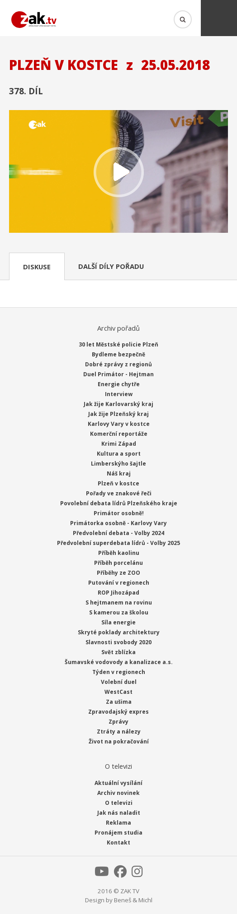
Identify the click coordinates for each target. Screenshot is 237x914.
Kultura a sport (119, 453)
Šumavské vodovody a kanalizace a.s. (119, 662)
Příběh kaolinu (118, 553)
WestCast (118, 692)
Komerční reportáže (118, 434)
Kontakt (118, 842)
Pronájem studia (118, 832)
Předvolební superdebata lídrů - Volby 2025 (118, 543)
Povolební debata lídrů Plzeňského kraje (118, 503)
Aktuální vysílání (118, 783)
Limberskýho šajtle (118, 463)
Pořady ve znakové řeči (119, 493)
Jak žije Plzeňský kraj (118, 414)
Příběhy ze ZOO (118, 573)
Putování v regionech (118, 582)
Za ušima (119, 702)
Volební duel (119, 682)
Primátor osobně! (119, 513)
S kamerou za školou (118, 612)
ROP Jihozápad (118, 592)
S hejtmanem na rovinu (118, 602)
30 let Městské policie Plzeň (118, 344)
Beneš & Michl (133, 900)
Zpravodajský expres (118, 712)
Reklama (118, 822)
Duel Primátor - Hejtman (118, 374)
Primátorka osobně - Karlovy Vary (118, 523)
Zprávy (118, 721)
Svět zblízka (118, 652)
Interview (119, 394)
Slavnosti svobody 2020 (118, 642)
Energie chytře (119, 384)
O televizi (119, 803)
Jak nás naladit (118, 813)
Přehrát (118, 172)
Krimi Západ (118, 444)
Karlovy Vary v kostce (119, 424)
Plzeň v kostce (118, 483)
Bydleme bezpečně (118, 354)
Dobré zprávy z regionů (118, 364)
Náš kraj (119, 473)
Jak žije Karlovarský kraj (118, 404)
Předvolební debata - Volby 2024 (118, 533)
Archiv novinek (118, 793)
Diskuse (37, 266)
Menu (219, 18)
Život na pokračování (119, 741)
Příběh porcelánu (118, 563)
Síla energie (118, 622)
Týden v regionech (118, 672)
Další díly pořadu (111, 266)
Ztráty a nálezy (119, 731)
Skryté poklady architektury (119, 632)
